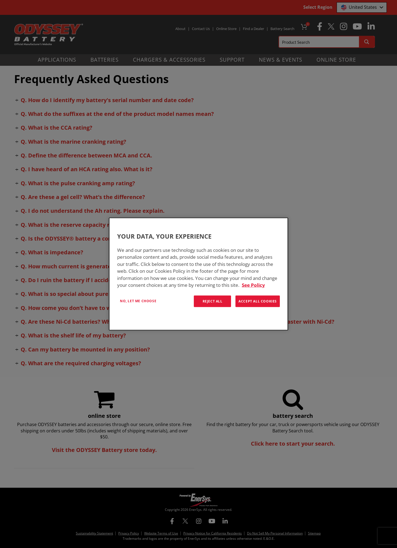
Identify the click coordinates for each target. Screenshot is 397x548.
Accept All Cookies (257, 301)
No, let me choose (138, 300)
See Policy (253, 285)
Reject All (212, 301)
